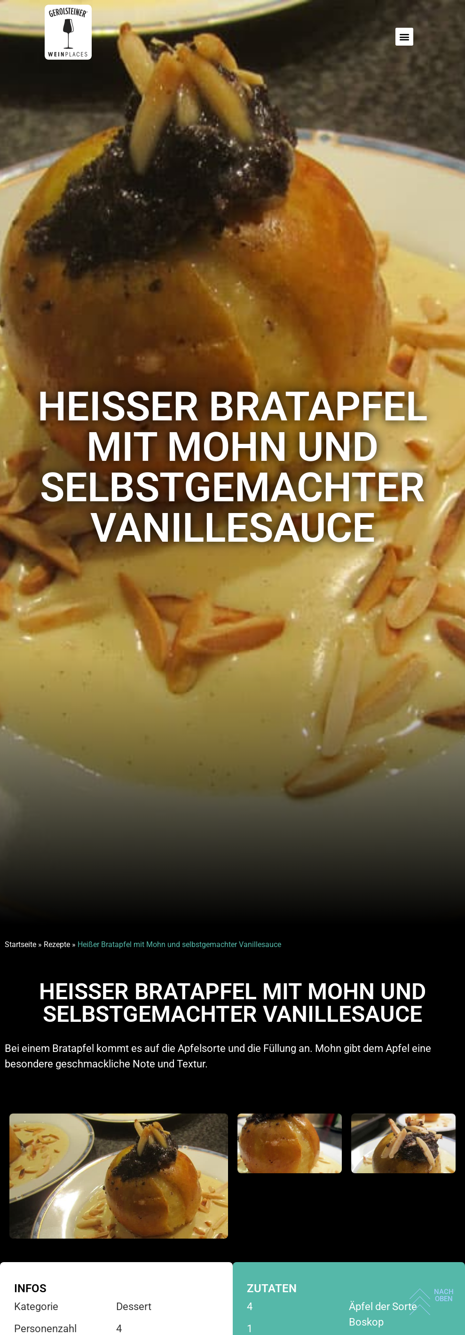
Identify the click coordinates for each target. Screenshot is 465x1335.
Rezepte (57, 944)
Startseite (20, 944)
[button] (404, 37)
